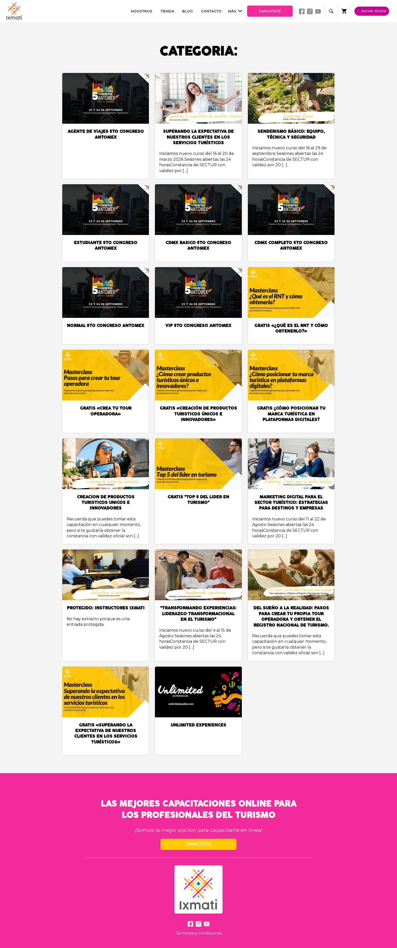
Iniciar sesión (372, 11)
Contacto (211, 11)
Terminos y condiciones (198, 933)
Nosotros (141, 11)
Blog (187, 11)
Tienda (167, 11)
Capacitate (270, 11)
